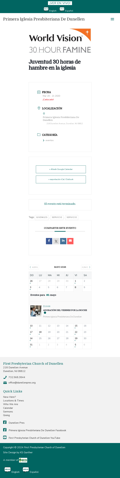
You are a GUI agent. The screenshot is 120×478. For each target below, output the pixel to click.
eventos (48, 140)
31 (31, 345)
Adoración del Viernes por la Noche (65, 310)
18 (40, 332)
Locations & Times (13, 400)
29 (76, 338)
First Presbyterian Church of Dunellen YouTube (31, 438)
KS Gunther (26, 452)
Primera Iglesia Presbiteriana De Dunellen (44, 19)
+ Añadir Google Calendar (61, 169)
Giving (6, 415)
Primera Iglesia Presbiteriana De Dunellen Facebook (34, 430)
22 (76, 332)
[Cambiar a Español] (68, 9)
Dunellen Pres (14, 423)
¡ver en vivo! (60, 3)
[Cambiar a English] (52, 9)
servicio (57, 217)
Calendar (8, 408)
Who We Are (10, 404)
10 (31, 326)
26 (31, 281)
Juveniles (41, 217)
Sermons (8, 411)
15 (76, 326)
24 (31, 338)
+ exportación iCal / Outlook (60, 179)
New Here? (9, 397)
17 (31, 332)
